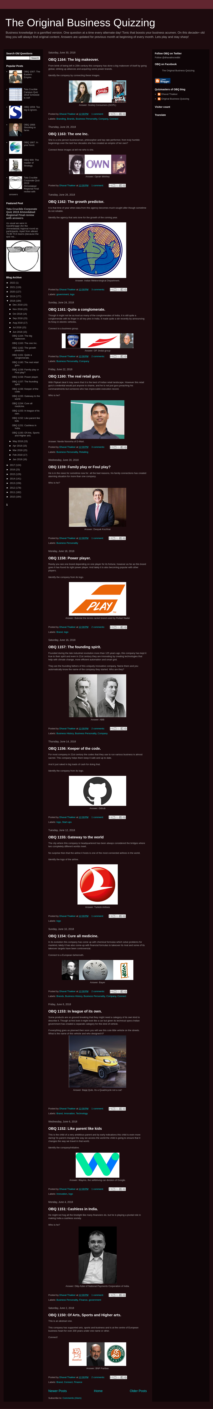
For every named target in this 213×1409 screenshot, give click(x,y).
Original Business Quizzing (175, 98)
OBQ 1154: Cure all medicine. (73, 936)
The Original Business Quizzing (80, 23)
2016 (13, 469)
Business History (65, 733)
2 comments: (98, 356)
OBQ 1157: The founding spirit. (74, 647)
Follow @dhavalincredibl (167, 57)
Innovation (69, 1113)
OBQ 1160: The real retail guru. (74, 376)
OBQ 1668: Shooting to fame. (30, 127)
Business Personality (86, 118)
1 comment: (97, 114)
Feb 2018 (18, 455)
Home (98, 1391)
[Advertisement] (23, 561)
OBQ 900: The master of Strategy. (31, 163)
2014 (13, 478)
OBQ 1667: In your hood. (31, 144)
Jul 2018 (17, 327)
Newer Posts (57, 1391)
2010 (13, 496)
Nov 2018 (18, 309)
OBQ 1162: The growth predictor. (76, 202)
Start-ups (67, 822)
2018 (13, 300)
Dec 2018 (18, 304)
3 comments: (98, 289)
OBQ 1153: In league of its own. (75, 1011)
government (63, 294)
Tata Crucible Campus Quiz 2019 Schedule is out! (31, 93)
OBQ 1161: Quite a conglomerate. (76, 309)
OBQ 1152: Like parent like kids (75, 1128)
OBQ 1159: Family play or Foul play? (79, 467)
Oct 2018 (18, 313)
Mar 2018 (18, 450)
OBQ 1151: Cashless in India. (73, 1209)
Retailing (83, 452)
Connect (114, 118)
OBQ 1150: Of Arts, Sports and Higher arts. (84, 1315)
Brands (70, 118)
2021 (13, 287)
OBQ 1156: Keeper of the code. (74, 748)
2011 (13, 492)
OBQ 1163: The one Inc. (68, 134)
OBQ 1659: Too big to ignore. (32, 108)
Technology (82, 1113)
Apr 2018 (18, 445)
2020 (13, 291)
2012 (13, 487)
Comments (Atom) (72, 1398)
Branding (61, 118)
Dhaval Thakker (169, 94)
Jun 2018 (18, 332)
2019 (13, 296)
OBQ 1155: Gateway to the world (76, 837)
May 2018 (18, 441)
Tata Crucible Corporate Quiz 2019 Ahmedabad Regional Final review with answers (24, 186)
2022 (13, 282)
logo (72, 294)
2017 (13, 465)
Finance (83, 1300)
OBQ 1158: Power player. (69, 558)
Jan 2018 (18, 459)
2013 (13, 483)
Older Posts (138, 1391)
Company (103, 118)
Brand (60, 632)
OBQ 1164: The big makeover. (73, 59)
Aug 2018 (18, 322)
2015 (13, 474)
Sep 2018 (18, 318)
